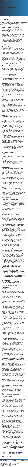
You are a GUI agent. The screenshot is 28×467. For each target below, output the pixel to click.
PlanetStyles (16, 463)
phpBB (6, 463)
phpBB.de (14, 464)
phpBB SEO (8, 465)
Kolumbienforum (16, 453)
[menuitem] (3, 1)
